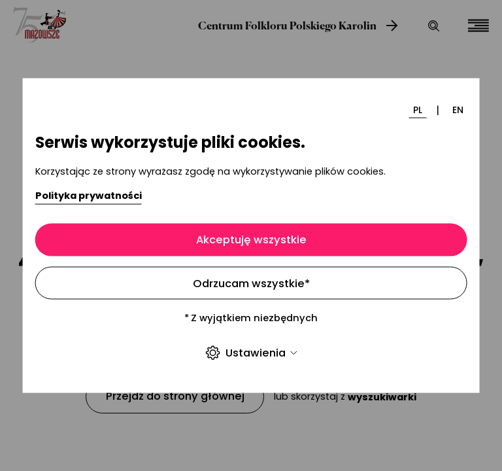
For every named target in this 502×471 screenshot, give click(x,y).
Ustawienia (251, 353)
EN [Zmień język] (457, 109)
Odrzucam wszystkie (251, 283)
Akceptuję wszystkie (251, 239)
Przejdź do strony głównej (175, 396)
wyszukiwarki (382, 397)
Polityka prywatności (88, 195)
